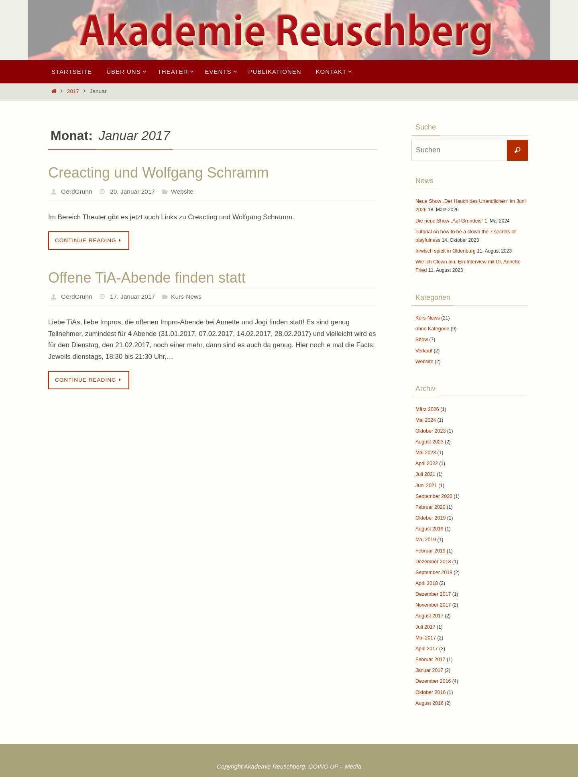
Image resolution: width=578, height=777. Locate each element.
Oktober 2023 (430, 426)
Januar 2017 (428, 659)
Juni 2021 (425, 479)
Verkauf (423, 347)
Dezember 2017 (432, 585)
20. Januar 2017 (134, 191)
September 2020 (433, 490)
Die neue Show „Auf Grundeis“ (448, 220)
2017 (73, 91)
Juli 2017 (425, 616)
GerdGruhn (77, 191)
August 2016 (428, 691)
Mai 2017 (425, 627)
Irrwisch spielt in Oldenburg (444, 249)
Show (421, 337)
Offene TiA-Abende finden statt (147, 277)
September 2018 (433, 564)
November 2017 (432, 596)
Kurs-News (189, 296)
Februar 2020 (429, 500)
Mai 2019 (425, 532)
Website (185, 191)
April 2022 (426, 458)
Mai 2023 (425, 447)
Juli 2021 (425, 468)
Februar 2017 (429, 649)
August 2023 (428, 437)
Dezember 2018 (432, 553)
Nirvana (290, 770)
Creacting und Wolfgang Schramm (158, 172)
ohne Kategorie (431, 326)
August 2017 (428, 606)
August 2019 (428, 521)
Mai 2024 (425, 416)
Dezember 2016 (432, 669)
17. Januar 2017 (134, 296)
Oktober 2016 (430, 680)
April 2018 (426, 574)
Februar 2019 (429, 543)
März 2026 (426, 405)
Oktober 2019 (430, 511)
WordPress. (319, 770)
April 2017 (426, 638)
